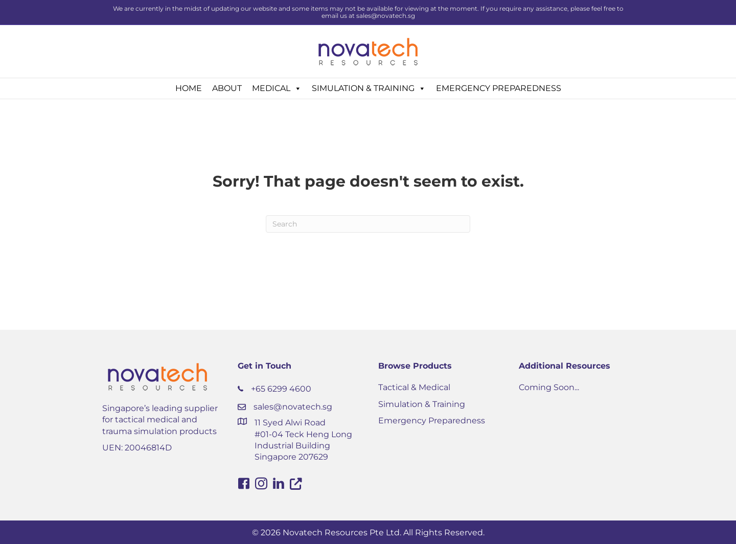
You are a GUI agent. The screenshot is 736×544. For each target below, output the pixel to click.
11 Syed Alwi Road (290, 422)
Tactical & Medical (414, 387)
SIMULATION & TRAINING (369, 88)
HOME (188, 88)
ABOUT (227, 88)
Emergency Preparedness (431, 420)
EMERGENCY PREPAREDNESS (498, 88)
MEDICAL (277, 88)
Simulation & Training (421, 404)
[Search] (368, 224)
